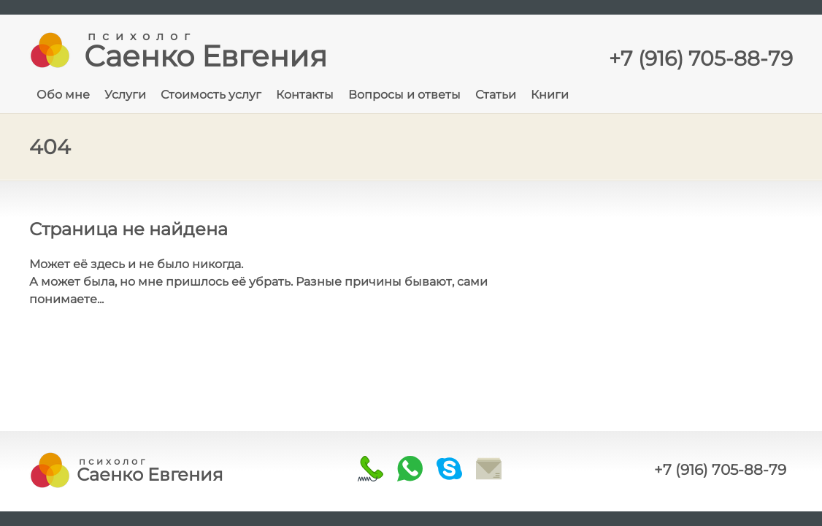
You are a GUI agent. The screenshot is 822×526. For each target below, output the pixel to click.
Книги (550, 95)
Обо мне (63, 95)
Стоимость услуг (211, 95)
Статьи (495, 95)
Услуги (125, 95)
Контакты (305, 95)
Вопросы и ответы (404, 95)
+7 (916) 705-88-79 (720, 470)
